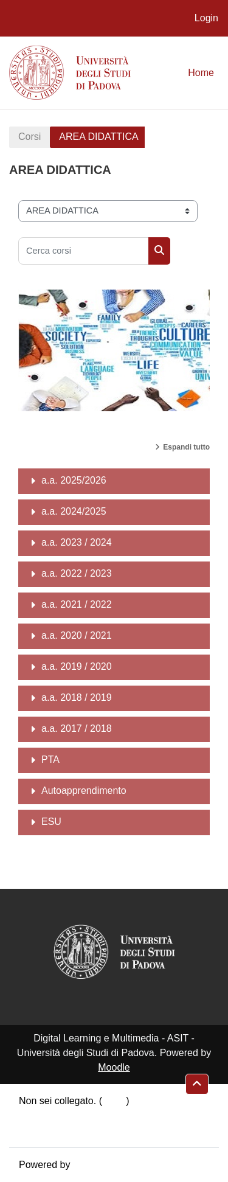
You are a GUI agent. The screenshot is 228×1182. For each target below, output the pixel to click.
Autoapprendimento (83, 790)
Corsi (29, 136)
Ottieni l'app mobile (60, 1130)
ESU (51, 821)
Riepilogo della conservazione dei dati (100, 1115)
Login (206, 18)
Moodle (114, 1067)
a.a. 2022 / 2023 (76, 573)
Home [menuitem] (201, 73)
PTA (50, 759)
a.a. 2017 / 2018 (76, 728)
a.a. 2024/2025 (73, 511)
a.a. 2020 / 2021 (76, 635)
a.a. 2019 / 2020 (76, 666)
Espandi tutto (186, 447)
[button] (197, 1084)
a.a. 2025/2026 (73, 480)
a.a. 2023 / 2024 (76, 542)
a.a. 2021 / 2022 (76, 604)
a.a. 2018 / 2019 (76, 697)
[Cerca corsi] (83, 251)
